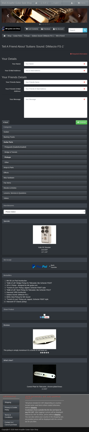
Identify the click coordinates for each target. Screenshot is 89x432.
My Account (58, 29)
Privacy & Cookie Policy (11, 409)
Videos (6, 198)
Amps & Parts (9, 167)
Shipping (8, 402)
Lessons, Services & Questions (15, 193)
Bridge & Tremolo (10, 152)
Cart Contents (32, 29)
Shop (9, 36)
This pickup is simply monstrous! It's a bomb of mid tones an (25, 350)
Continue (81, 122)
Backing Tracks (9, 137)
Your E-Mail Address (13, 71)
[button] (8, 15)
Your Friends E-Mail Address (13, 90)
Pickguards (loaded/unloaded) (15, 147)
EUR (44, 3)
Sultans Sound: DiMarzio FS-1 (43, 36)
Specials (7, 221)
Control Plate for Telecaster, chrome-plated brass (44, 387)
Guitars (6, 132)
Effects (6, 173)
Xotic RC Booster (44, 247)
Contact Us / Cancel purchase (11, 423)
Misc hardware (9, 178)
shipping (34, 408)
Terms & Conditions (8, 416)
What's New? (8, 360)
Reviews (7, 325)
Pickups (27, 36)
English (56, 3)
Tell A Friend (60, 36)
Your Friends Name (13, 82)
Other (6, 162)
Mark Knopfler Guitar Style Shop (17, 3)
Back (5, 122)
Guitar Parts (17, 36)
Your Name (16, 64)
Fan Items (7, 183)
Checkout (45, 29)
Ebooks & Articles (10, 188)
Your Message (15, 99)
